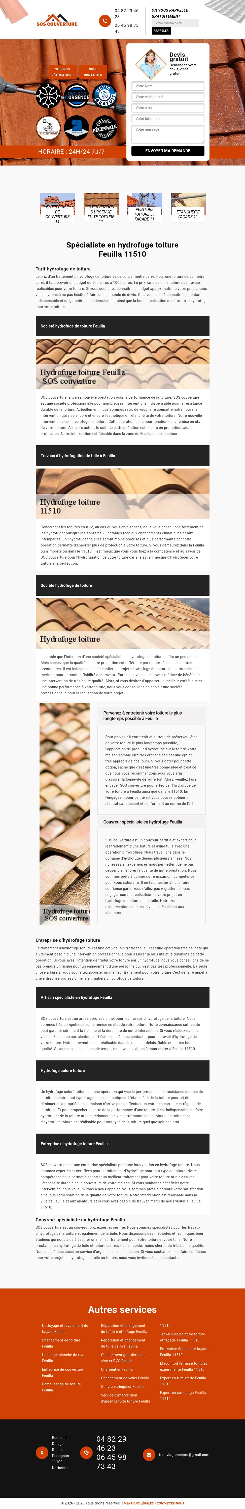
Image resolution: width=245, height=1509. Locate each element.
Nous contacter (93, 72)
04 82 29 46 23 (127, 13)
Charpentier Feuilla (117, 1369)
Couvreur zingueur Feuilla (122, 1387)
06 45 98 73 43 (127, 28)
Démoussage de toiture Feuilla (61, 1387)
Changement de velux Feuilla (125, 1378)
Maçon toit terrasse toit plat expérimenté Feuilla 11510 (183, 1366)
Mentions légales (139, 1503)
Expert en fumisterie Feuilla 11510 (183, 1381)
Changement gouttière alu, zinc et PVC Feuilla (123, 1358)
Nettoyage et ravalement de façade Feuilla (65, 1329)
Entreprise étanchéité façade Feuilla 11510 (184, 1352)
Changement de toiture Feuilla (61, 1343)
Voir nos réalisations (62, 72)
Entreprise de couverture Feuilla (62, 1372)
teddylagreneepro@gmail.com (176, 1454)
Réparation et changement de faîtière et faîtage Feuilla (124, 1329)
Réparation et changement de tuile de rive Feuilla (123, 1343)
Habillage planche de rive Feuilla (63, 1358)
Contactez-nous (170, 1503)
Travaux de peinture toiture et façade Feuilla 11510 (182, 1337)
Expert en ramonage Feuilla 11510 (183, 1396)
